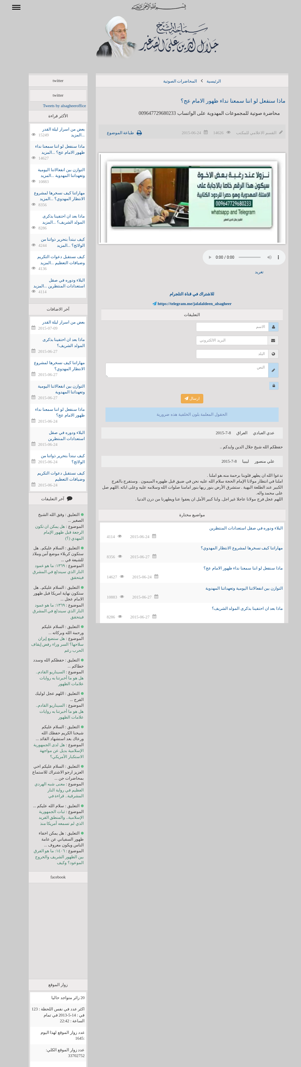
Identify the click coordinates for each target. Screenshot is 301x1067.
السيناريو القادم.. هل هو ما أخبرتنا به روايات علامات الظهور (52, 678)
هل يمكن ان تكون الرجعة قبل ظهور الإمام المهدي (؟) (51, 532)
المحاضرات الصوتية (172, 81)
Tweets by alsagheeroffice (56, 106)
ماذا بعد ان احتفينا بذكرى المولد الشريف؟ (239, 608)
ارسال (184, 398)
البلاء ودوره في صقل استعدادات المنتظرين (238, 528)
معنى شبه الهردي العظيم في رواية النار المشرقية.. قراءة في (51, 790)
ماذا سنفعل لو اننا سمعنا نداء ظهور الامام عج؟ (225, 101)
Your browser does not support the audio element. (236, 257)
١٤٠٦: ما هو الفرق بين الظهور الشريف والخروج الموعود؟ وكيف (51, 857)
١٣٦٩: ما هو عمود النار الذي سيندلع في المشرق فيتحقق (50, 571)
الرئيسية (206, 81)
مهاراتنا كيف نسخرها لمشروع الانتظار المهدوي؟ (234, 548)
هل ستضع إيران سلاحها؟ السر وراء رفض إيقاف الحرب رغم (49, 644)
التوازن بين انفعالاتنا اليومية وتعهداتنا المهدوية (236, 588)
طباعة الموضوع (112, 133)
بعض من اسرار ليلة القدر (55, 322)
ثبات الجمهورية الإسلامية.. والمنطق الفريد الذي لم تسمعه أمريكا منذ (53, 817)
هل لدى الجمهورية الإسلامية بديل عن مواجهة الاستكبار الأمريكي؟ (50, 751)
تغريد (251, 272)
